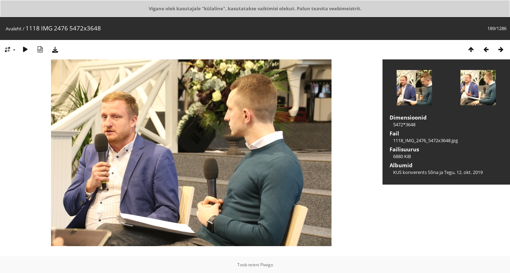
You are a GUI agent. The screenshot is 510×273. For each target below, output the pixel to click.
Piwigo (266, 265)
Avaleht (14, 28)
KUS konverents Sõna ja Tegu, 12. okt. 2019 (438, 172)
